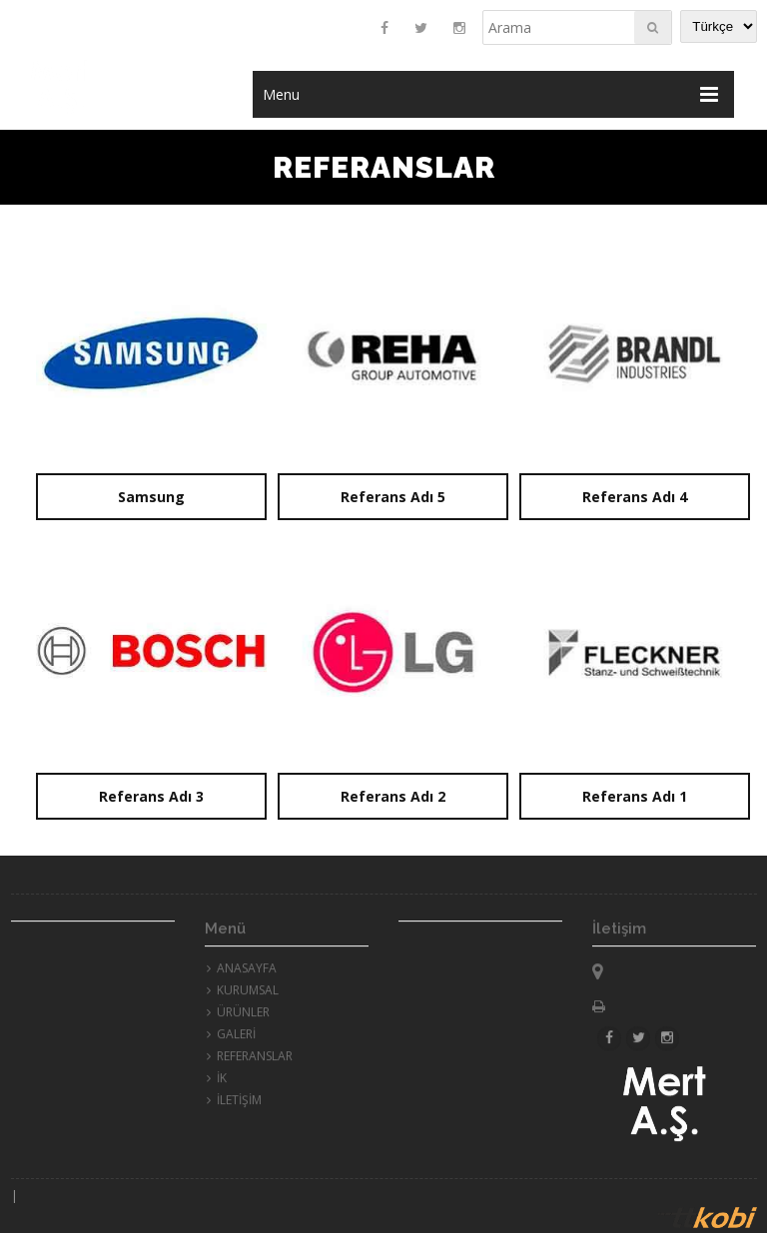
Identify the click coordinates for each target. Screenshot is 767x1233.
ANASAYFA (242, 972)
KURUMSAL (243, 994)
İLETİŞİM (234, 1104)
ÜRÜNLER (238, 1016)
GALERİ (231, 1038)
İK (217, 1082)
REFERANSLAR (250, 1060)
